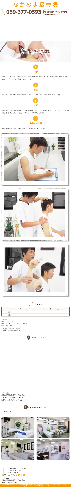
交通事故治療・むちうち (35, 27)
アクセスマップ (35, 35)
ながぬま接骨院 (6, 411)
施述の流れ (35, 20)
